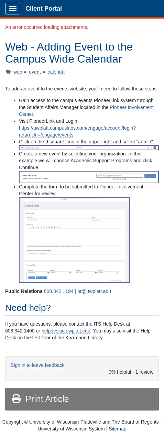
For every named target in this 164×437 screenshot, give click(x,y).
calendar (56, 72)
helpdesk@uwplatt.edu (66, 331)
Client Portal (43, 8)
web (17, 72)
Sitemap (117, 428)
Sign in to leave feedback (37, 365)
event (35, 72)
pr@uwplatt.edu (94, 291)
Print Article (40, 399)
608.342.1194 (59, 291)
